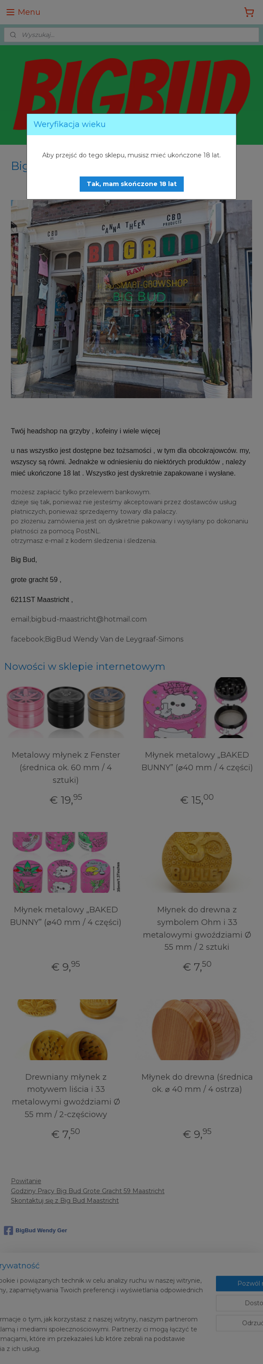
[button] (131, 184)
